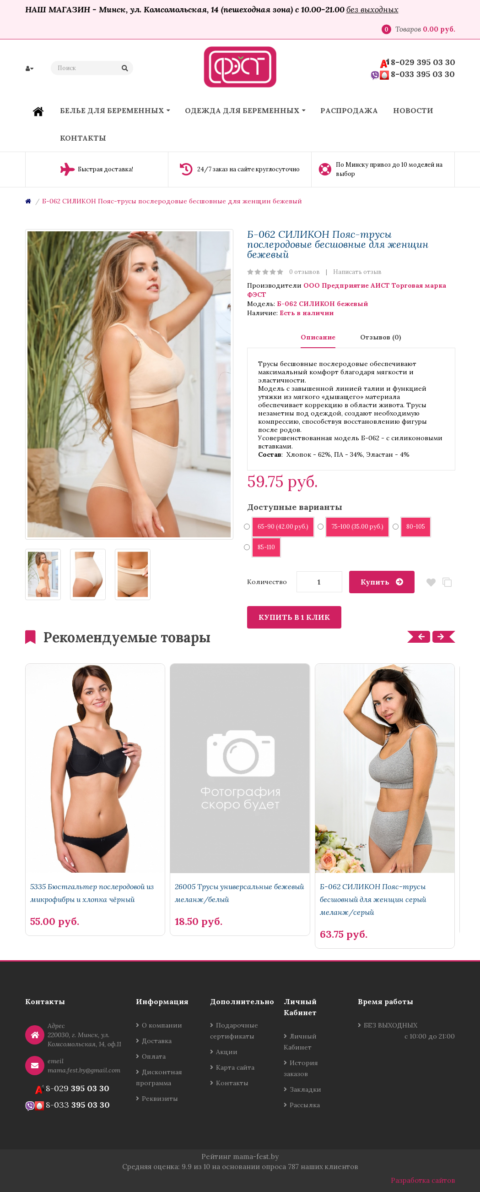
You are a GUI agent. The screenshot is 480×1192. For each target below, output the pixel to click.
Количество (267, 582)
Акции (226, 1052)
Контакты (232, 1083)
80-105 (412, 526)
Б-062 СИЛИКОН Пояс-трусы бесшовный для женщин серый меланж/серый (373, 899)
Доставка (157, 1041)
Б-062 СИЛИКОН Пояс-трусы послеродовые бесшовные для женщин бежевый (172, 201)
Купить (375, 581)
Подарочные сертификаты (234, 1030)
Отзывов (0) (380, 337)
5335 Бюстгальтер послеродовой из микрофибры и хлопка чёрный (92, 893)
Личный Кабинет (300, 1041)
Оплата (154, 1056)
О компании (162, 1025)
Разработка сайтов (423, 1180)
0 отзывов (304, 272)
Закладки (305, 1089)
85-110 (263, 547)
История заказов (301, 1068)
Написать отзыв (357, 272)
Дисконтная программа (159, 1077)
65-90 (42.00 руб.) (280, 526)
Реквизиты (160, 1098)
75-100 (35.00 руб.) (354, 526)
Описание (318, 337)
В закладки (431, 582)
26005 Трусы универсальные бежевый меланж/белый (239, 893)
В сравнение (447, 582)
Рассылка (305, 1105)
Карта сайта (235, 1067)
